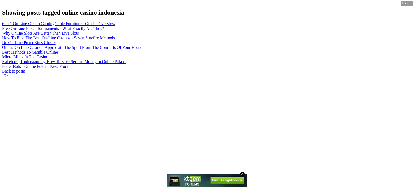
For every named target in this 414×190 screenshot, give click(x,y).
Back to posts (13, 71)
